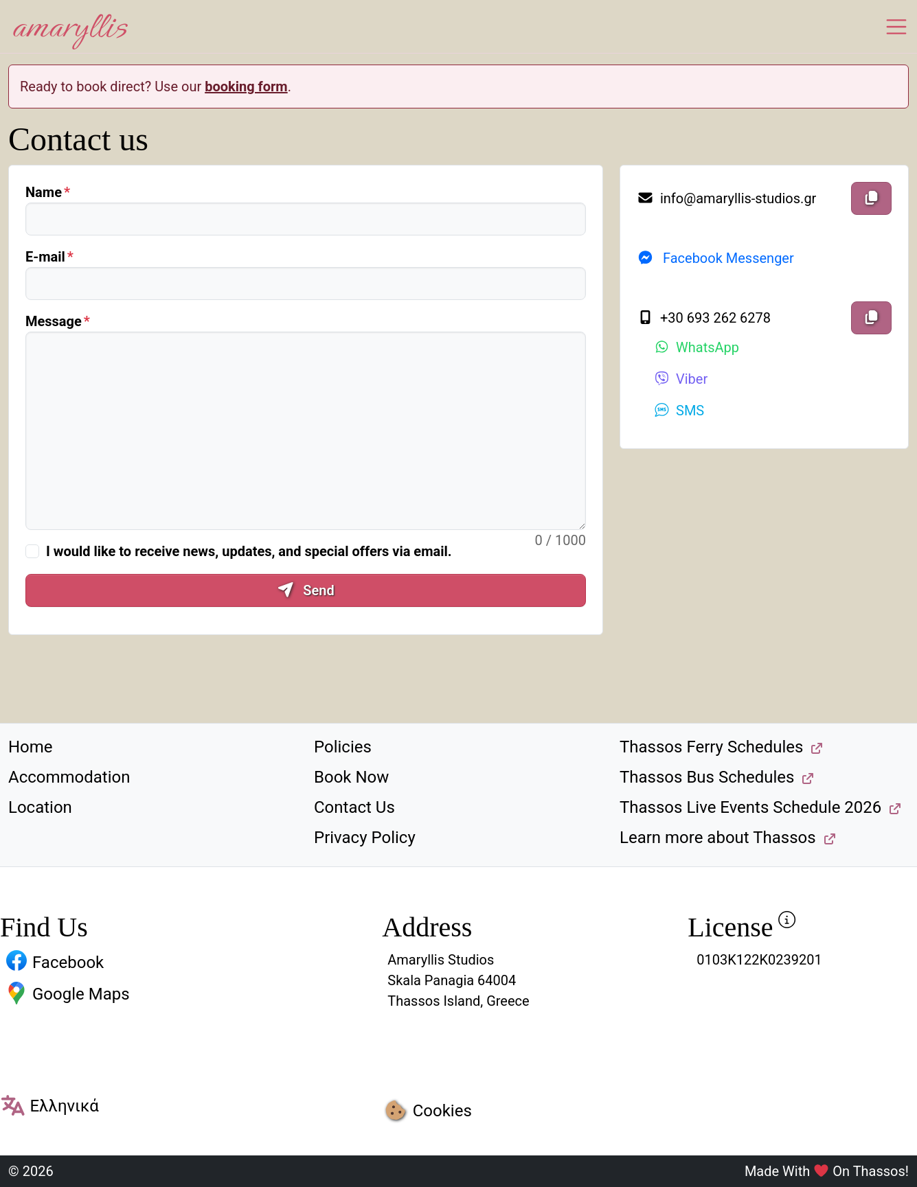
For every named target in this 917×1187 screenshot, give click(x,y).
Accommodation (69, 777)
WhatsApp (696, 347)
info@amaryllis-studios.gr (726, 198)
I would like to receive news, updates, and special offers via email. (249, 551)
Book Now (351, 777)
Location (40, 807)
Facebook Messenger (715, 258)
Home (30, 747)
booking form (246, 86)
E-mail (45, 257)
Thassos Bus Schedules (707, 777)
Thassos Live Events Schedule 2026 (750, 807)
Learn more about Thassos (718, 837)
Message (53, 321)
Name (43, 192)
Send (305, 590)
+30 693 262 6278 (704, 318)
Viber (680, 379)
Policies (343, 747)
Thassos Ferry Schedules (711, 747)
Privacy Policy (365, 837)
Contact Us (354, 807)
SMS (678, 410)
